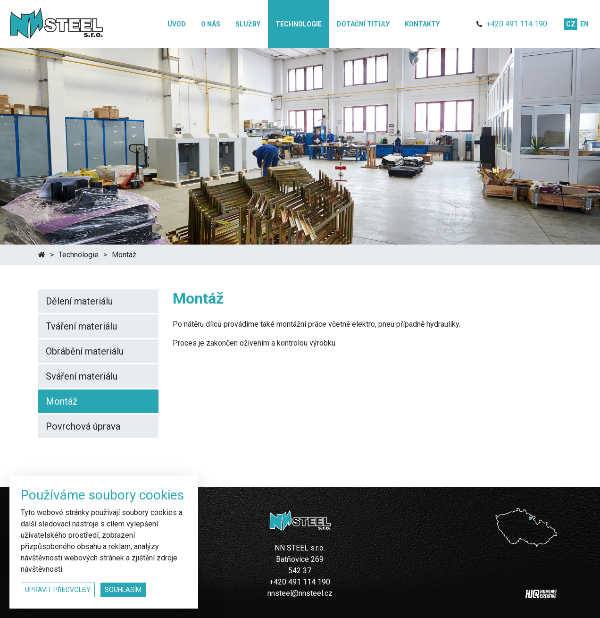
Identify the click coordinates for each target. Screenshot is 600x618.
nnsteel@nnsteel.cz (300, 593)
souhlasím (123, 589)
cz (570, 24)
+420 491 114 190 (516, 23)
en (584, 24)
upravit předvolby (58, 589)
